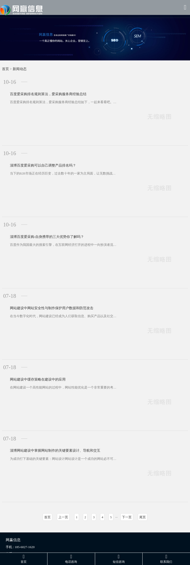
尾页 (142, 495)
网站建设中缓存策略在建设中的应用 (31, 358)
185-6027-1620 (25, 525)
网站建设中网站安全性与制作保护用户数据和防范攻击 (45, 290)
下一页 (127, 495)
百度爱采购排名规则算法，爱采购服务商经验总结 (41, 87)
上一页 (63, 495)
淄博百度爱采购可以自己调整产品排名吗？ (36, 155)
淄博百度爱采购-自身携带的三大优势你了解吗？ (40, 223)
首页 (5, 69)
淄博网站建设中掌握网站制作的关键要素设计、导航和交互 (48, 426)
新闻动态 (20, 69)
